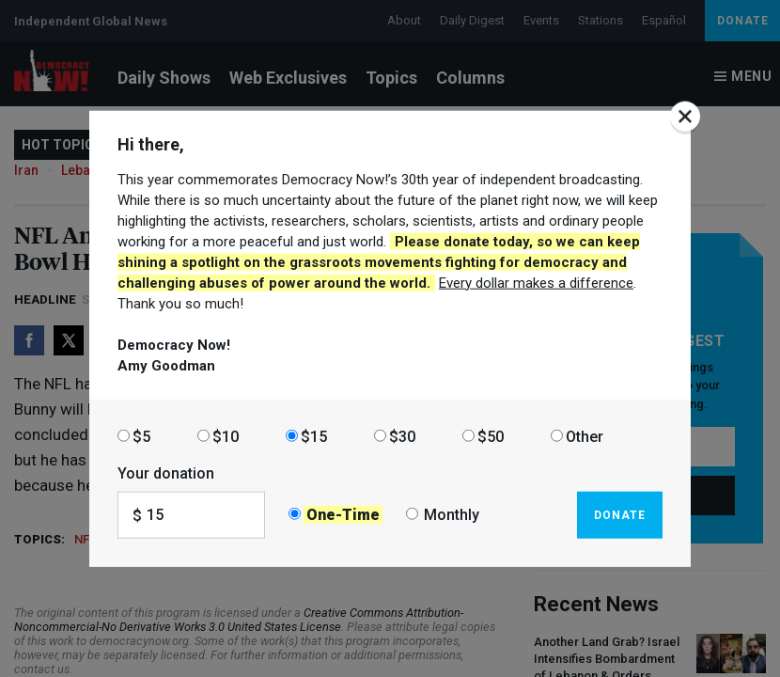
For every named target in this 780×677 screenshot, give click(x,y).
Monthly (451, 515)
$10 (225, 436)
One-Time (343, 515)
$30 (402, 436)
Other (584, 436)
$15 (314, 436)
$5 (141, 436)
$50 (490, 436)
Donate (620, 514)
